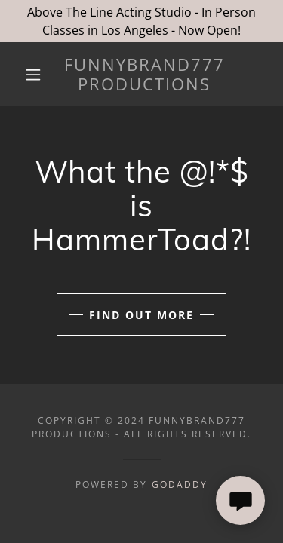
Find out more (141, 315)
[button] (33, 75)
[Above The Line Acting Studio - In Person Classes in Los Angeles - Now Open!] (141, 21)
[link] (144, 74)
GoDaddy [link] (180, 484)
